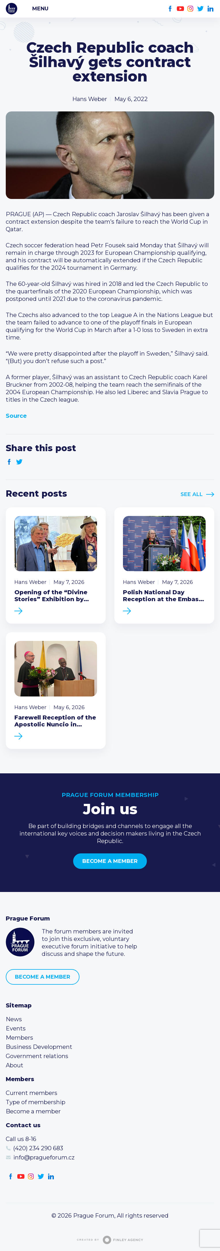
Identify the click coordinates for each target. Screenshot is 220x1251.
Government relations (37, 1056)
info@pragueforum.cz (44, 1157)
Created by (110, 1240)
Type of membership (35, 1102)
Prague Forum (11, 8)
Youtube (180, 8)
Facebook (170, 8)
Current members (31, 1092)
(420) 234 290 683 (38, 1148)
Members (19, 1037)
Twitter (200, 8)
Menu (40, 8)
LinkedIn (210, 8)
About (14, 1065)
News (14, 1019)
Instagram (190, 8)
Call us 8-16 (21, 1139)
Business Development (39, 1046)
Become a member (110, 861)
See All (192, 494)
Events (16, 1028)
